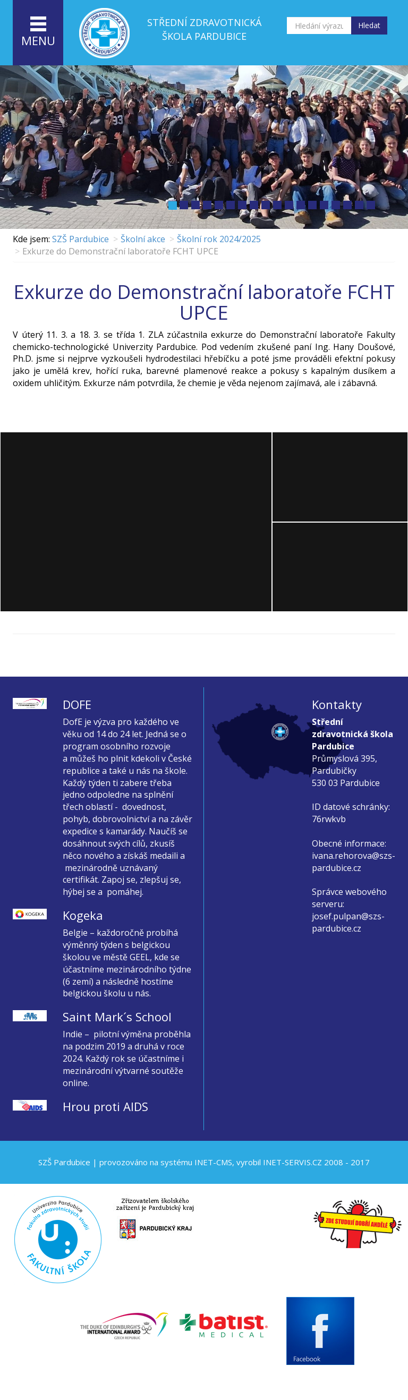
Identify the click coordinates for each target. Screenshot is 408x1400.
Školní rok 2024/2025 (219, 239)
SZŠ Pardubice (80, 239)
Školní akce (143, 239)
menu (38, 32)
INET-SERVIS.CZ (292, 1162)
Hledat (369, 25)
